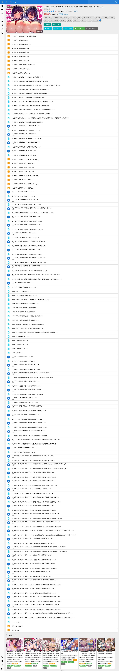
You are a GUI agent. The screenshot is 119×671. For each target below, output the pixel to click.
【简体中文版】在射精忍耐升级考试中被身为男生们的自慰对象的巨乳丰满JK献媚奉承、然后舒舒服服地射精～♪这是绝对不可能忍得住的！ (51, 655)
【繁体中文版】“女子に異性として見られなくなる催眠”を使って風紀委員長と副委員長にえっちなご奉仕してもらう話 (87, 654)
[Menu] (2, 2)
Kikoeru (13, 2)
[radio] (45, 11)
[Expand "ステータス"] (57, 28)
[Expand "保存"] (48, 28)
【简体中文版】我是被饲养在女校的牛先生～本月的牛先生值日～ (106, 653)
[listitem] (2, 6)
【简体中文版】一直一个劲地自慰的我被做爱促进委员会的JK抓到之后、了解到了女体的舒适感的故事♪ (33, 654)
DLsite (76, 11)
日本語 (66, 14)
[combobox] (102, 2)
